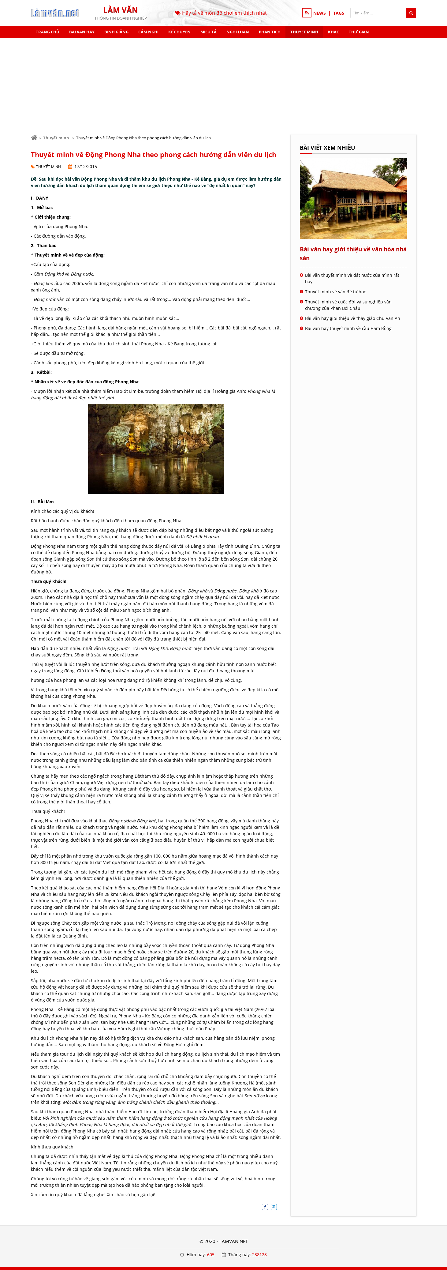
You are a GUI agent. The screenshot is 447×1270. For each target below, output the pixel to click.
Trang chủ (47, 32)
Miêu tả (208, 32)
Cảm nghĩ (148, 32)
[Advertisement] (223, 84)
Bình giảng (116, 32)
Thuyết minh (304, 32)
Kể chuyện (179, 32)
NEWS (319, 13)
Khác (333, 32)
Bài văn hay (82, 32)
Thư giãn (359, 32)
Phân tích (270, 32)
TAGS (338, 13)
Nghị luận (237, 32)
